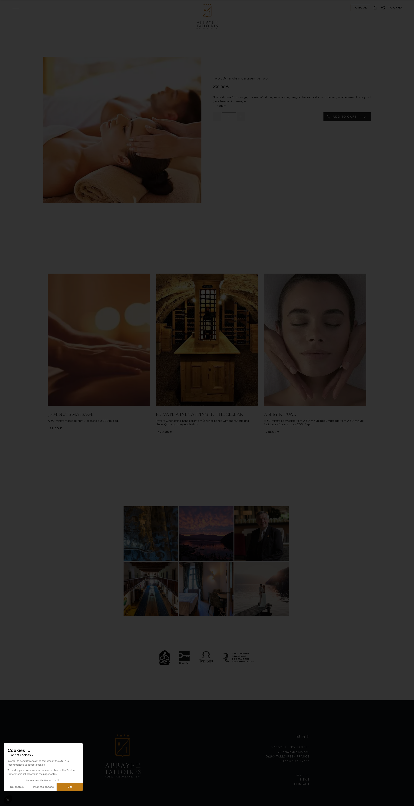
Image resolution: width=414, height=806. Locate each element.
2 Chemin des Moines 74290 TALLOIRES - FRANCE (288, 751)
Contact (302, 784)
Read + (221, 105)
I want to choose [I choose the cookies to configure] (43, 787)
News (305, 779)
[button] (7, 799)
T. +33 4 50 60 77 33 (294, 761)
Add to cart (345, 116)
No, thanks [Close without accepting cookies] (17, 787)
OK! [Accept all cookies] (70, 787)
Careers (302, 775)
